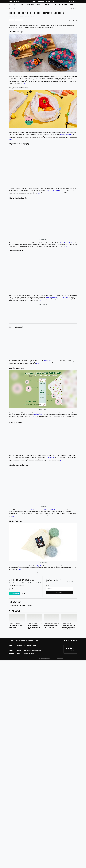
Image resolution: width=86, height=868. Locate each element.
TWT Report (27, 648)
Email (47, 585)
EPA (18, 25)
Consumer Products (19, 8)
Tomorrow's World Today (30, 645)
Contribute (11, 653)
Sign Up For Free (14, 593)
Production (64, 623)
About (10, 648)
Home (13, 4)
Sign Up (74, 1)
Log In (70, 1)
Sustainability (22, 605)
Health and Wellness (53, 623)
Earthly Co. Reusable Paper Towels (36, 418)
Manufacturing (70, 623)
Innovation (11, 8)
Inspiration (19, 645)
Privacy (48, 658)
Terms (43, 658)
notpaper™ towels (38, 414)
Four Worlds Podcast (29, 653)
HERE (37, 363)
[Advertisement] (43, 314)
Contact (11, 650)
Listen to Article (19, 20)
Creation (18, 648)
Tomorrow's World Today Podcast (32, 650)
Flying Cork (60, 658)
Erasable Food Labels (49, 360)
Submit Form (59, 592)
